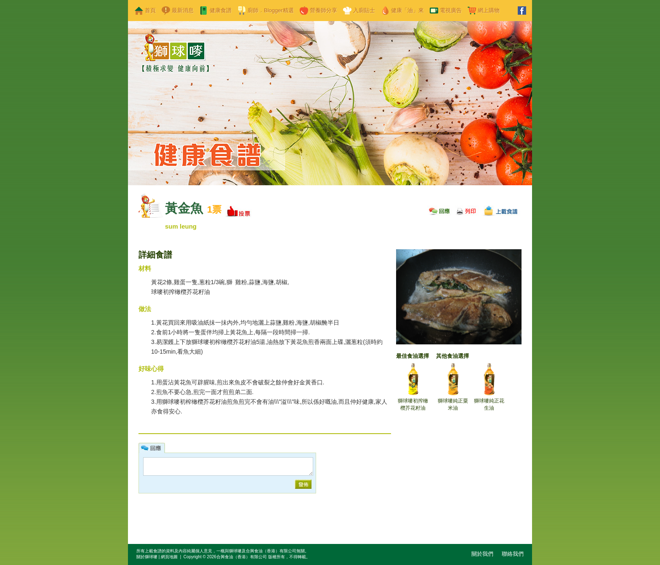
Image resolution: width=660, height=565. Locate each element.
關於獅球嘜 (146, 556)
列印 (466, 210)
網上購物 (489, 10)
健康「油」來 (407, 10)
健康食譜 (221, 10)
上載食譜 (501, 210)
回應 (439, 210)
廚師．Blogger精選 (271, 10)
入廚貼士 (364, 10)
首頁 (150, 10)
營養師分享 (323, 10)
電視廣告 (451, 10)
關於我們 (482, 554)
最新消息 (183, 10)
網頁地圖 (169, 556)
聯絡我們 (513, 554)
